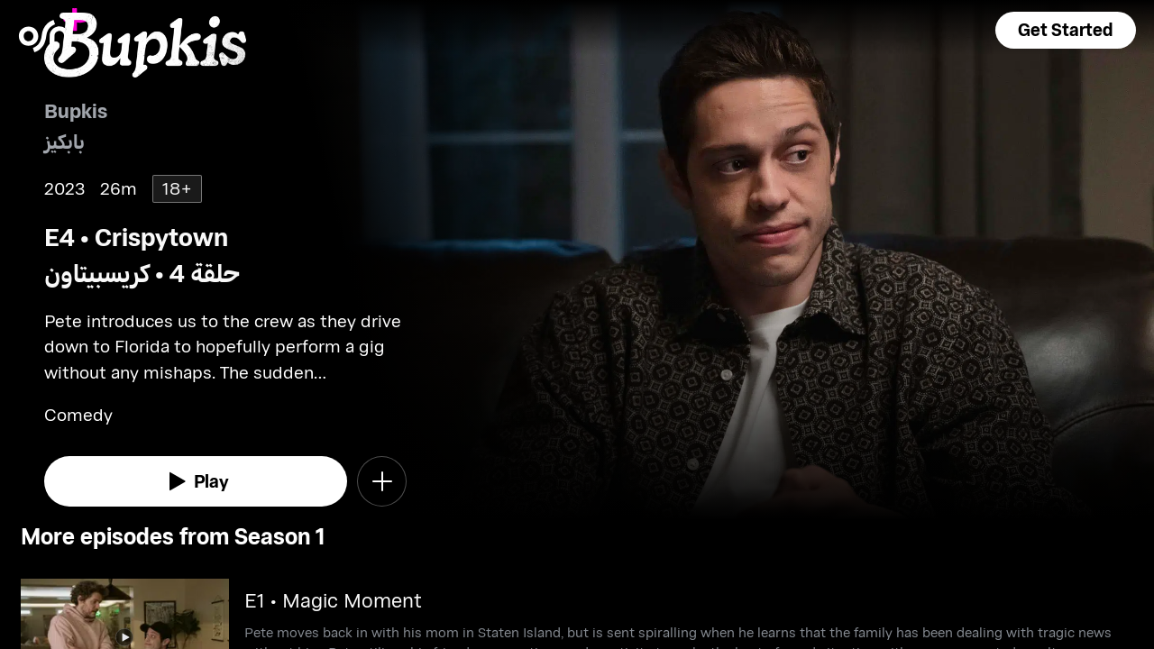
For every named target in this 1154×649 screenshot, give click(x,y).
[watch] (195, 481)
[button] (1065, 30)
